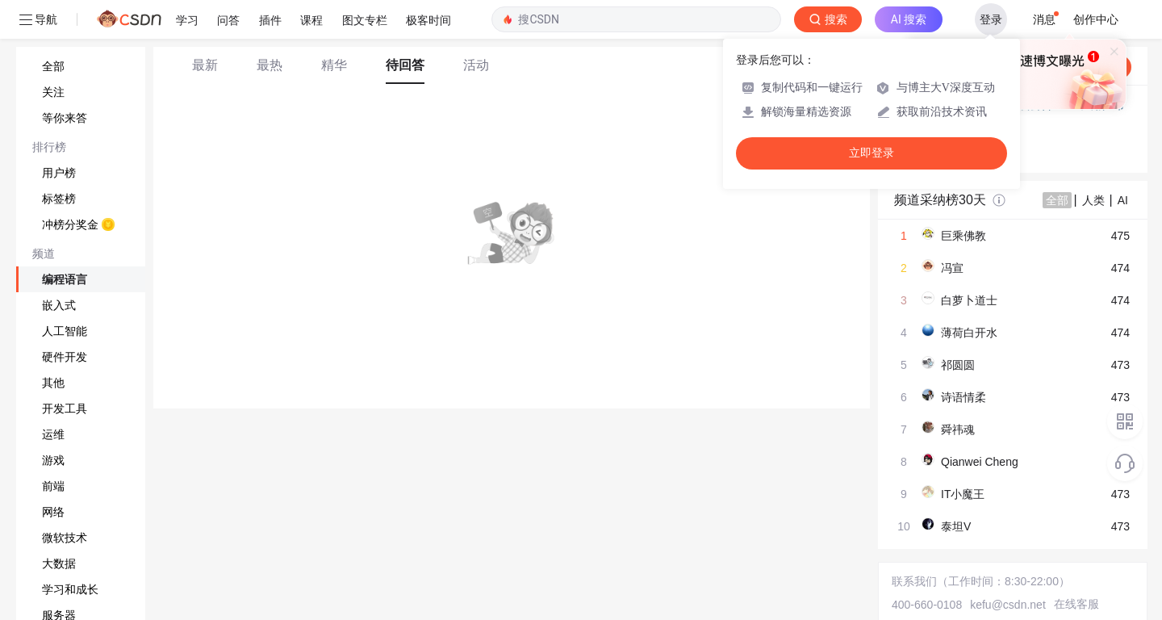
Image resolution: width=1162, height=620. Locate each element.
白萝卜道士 (969, 300)
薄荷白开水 (969, 332)
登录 (991, 19)
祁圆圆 (958, 364)
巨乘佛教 (963, 235)
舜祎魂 (958, 429)
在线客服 (1076, 603)
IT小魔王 (962, 494)
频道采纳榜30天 (940, 200)
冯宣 (952, 268)
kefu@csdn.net (1008, 604)
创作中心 (1095, 19)
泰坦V (956, 526)
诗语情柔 (963, 397)
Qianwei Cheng (979, 461)
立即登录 (871, 153)
